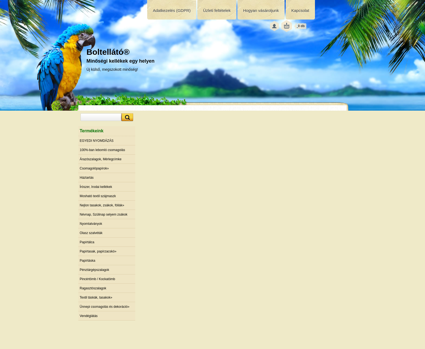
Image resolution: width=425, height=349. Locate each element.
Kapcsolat (300, 10)
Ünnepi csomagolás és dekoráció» (104, 307)
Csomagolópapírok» (94, 168)
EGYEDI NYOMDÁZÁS (97, 141)
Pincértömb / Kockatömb (97, 279)
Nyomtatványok (91, 224)
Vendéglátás (89, 316)
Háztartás (87, 178)
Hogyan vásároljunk (261, 10)
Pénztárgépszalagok (94, 270)
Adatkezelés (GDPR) (172, 10)
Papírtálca (87, 242)
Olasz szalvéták (91, 233)
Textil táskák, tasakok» (96, 297)
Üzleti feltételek (217, 10)
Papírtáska (87, 260)
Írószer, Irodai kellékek (96, 187)
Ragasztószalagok (93, 288)
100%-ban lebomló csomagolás (102, 150)
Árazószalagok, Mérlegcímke (100, 159)
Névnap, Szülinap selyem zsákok (103, 214)
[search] (126, 117)
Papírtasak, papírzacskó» (98, 251)
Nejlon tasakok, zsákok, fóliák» (102, 205)
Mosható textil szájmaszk (98, 196)
